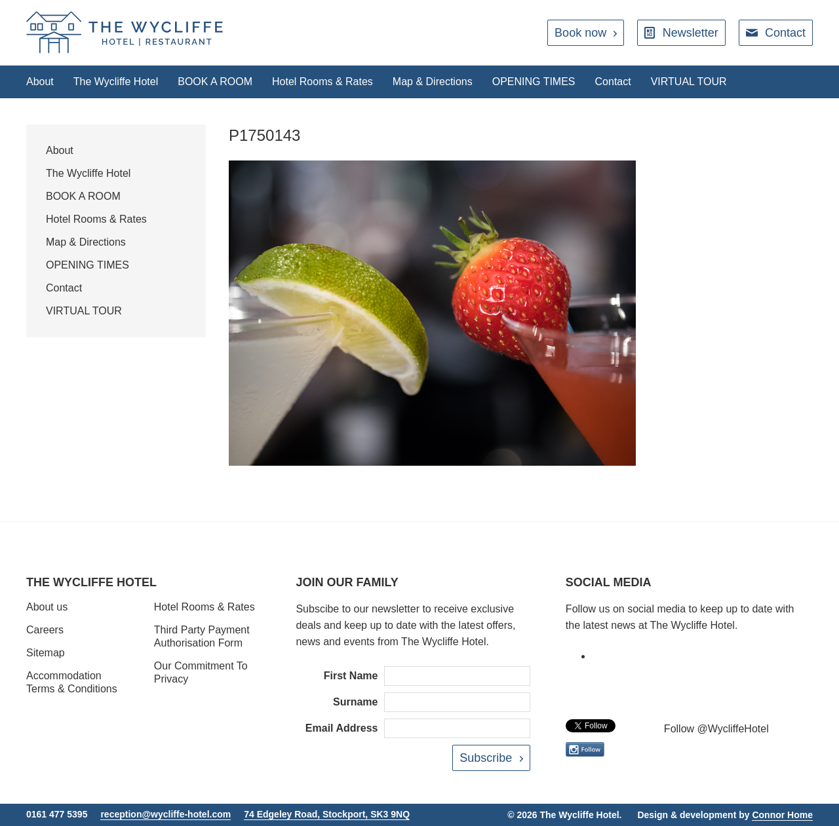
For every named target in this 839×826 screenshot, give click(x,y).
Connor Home (782, 815)
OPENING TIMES (534, 81)
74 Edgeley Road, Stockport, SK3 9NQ (327, 814)
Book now (580, 32)
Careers (45, 629)
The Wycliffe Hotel (115, 81)
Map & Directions (433, 81)
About (40, 81)
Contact (785, 32)
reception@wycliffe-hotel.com (165, 814)
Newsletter (690, 32)
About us (47, 606)
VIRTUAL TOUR (689, 81)
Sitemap (45, 652)
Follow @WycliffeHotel (716, 728)
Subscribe (485, 757)
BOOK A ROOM (215, 81)
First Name (351, 675)
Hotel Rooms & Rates (322, 81)
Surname (355, 701)
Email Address (341, 728)
